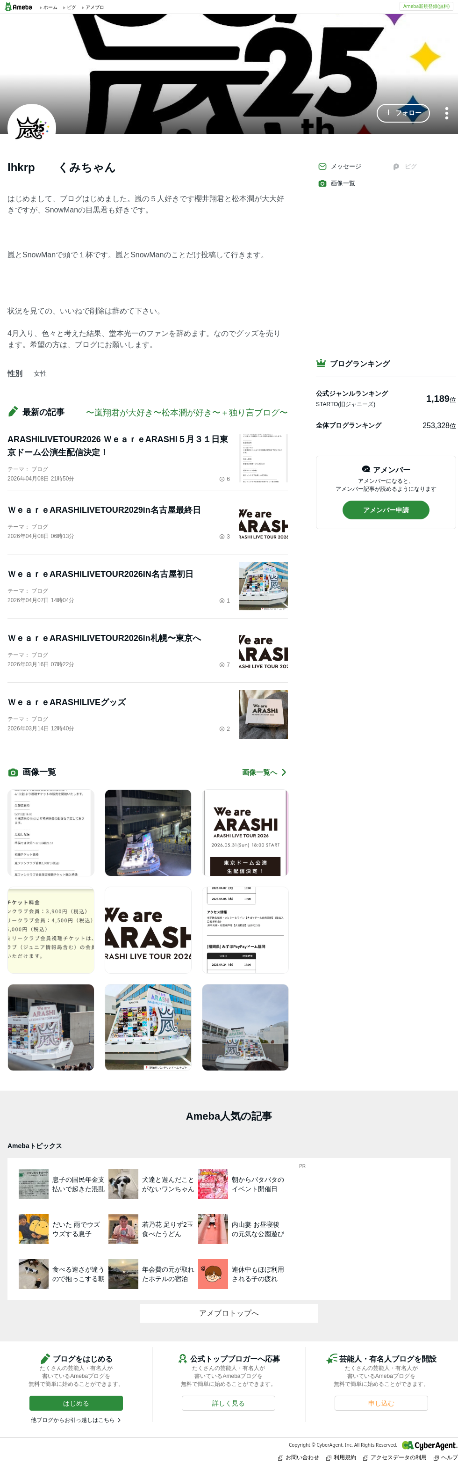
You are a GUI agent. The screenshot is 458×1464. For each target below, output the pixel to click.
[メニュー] (446, 114)
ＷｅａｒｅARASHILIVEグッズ (66, 702)
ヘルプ (446, 1457)
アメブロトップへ (229, 1313)
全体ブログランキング (348, 425)
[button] (403, 113)
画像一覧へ (265, 772)
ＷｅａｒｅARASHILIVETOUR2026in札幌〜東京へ (104, 638)
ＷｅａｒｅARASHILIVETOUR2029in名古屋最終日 (104, 510)
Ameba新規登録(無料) (426, 6)
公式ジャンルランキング (352, 393)
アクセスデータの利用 (395, 1457)
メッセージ (339, 166)
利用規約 (341, 1457)
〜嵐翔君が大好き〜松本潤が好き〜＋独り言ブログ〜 (187, 412)
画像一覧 (336, 183)
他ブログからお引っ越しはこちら (73, 1420)
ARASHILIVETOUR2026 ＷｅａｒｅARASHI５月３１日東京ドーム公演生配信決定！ (117, 446)
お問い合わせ (298, 1457)
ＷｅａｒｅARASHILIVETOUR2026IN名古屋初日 (100, 574)
